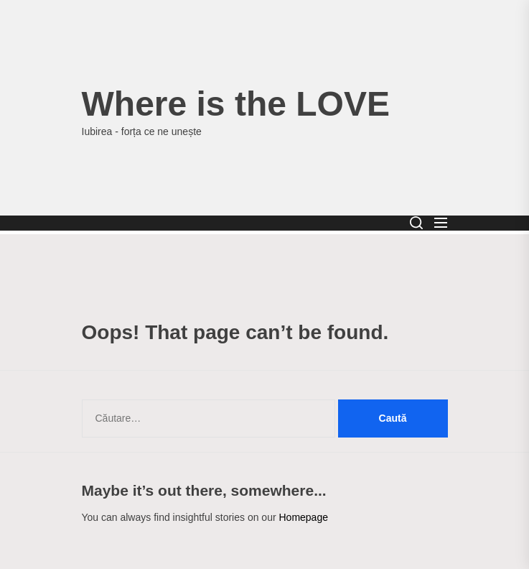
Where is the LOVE (236, 104)
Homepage (303, 517)
